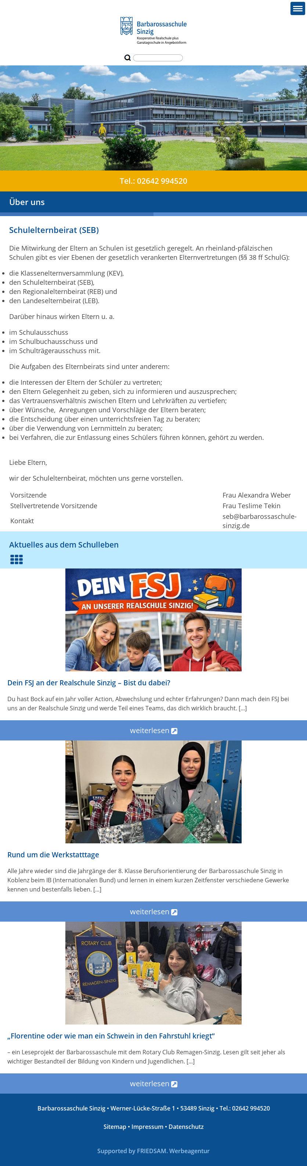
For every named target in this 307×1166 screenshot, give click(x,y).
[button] (297, 8)
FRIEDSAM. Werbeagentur (173, 1151)
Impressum (147, 1127)
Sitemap (115, 1127)
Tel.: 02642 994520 (153, 181)
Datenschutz (186, 1127)
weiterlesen (153, 730)
